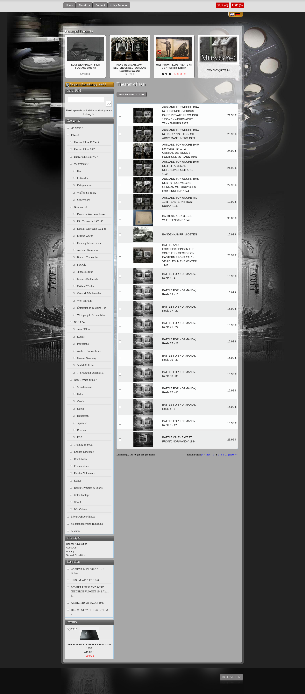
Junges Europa (85, 271)
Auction (75, 531)
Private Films (81, 466)
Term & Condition (76, 555)
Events (81, 336)
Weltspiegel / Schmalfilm (91, 315)
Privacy (70, 551)
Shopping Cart (78, 84)
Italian (80, 394)
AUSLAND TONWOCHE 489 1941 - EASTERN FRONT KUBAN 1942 (179, 201)
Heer (79, 171)
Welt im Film (84, 300)
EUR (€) (222, 5)
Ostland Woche (85, 286)
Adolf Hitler (84, 329)
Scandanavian (84, 387)
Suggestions (83, 199)
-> (75, 135)
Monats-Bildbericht (88, 279)
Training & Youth (83, 444)
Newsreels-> (81, 207)
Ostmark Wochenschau (89, 293)
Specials (72, 628)
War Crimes (80, 509)
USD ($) (237, 5)
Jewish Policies (85, 365)
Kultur (77, 480)
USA (80, 437)
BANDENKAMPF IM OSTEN (179, 234)
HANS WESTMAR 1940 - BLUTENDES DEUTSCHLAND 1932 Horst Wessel (129, 67)
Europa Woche (85, 235)
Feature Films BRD (85, 149)
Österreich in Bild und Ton (91, 307)
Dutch (80, 408)
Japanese (82, 423)
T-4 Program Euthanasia (90, 372)
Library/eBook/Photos (83, 516)
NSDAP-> (79, 322)
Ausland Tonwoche (87, 250)
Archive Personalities (89, 351)
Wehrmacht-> (81, 163)
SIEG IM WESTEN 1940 (85, 580)
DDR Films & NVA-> (86, 156)
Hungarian (83, 415)
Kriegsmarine (84, 185)
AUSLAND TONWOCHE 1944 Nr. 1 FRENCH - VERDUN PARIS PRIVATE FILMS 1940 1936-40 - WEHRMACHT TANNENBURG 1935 (180, 115)
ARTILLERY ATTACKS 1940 (87, 602)
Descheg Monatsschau (89, 243)
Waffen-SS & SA (86, 192)
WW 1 (77, 502)
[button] (69, 5)
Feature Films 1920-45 (86, 142)
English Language (84, 451)
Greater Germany (86, 358)
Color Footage (82, 495)
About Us (71, 547)
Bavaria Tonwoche (87, 257)
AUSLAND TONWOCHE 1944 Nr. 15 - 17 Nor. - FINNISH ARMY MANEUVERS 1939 (180, 134)
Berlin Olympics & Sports (88, 487)
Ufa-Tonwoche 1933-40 (90, 221)
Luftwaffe (82, 178)
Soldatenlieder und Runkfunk (87, 523)
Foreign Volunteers (84, 473)
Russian (81, 430)
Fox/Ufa (81, 264)
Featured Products (79, 31)
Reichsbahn (80, 459)
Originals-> (77, 127)
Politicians (83, 343)
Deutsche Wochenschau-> (91, 214)
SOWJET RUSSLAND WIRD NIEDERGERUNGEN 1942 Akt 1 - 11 (90, 591)
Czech (80, 401)
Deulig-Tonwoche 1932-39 (92, 228)
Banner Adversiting (76, 543)
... (226, 454)
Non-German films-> (85, 379)
